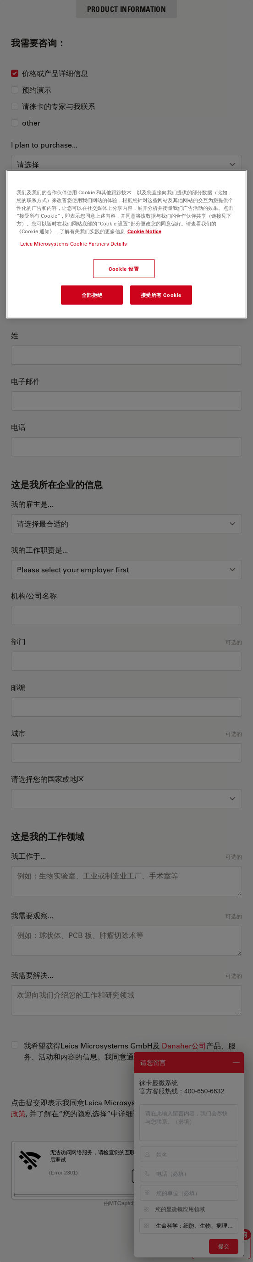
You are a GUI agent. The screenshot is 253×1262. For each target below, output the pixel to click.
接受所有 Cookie (161, 294)
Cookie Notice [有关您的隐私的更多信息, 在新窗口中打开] (144, 231)
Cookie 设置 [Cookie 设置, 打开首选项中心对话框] (124, 268)
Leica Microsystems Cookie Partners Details (73, 243)
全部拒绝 (92, 294)
